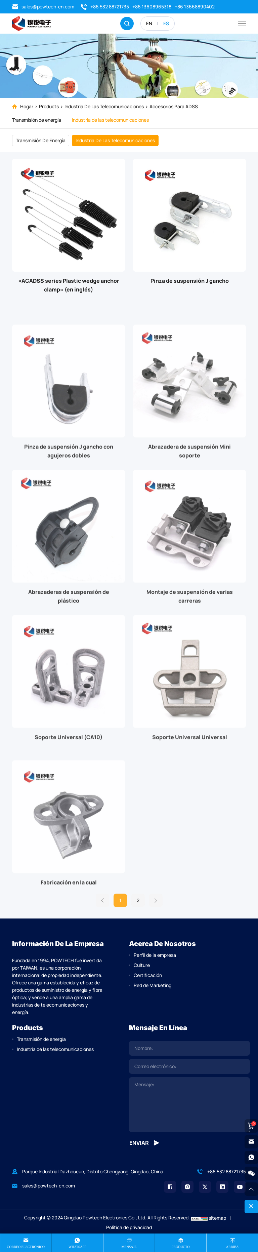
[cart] (251, 1126)
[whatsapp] (251, 1157)
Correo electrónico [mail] (26, 1247)
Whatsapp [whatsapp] (77, 1247)
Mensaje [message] (128, 1247)
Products (49, 106)
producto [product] (181, 1247)
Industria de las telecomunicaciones (104, 106)
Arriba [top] (232, 1247)
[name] (189, 1048)
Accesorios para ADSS (173, 106)
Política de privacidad (129, 1227)
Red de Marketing (152, 985)
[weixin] (251, 1173)
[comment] (189, 1104)
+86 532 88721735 (105, 6)
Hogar (26, 106)
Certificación (148, 975)
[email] (189, 1066)
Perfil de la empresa (155, 955)
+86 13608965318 (151, 6)
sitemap (217, 1218)
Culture (142, 965)
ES (166, 23)
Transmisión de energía (36, 120)
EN (149, 23)
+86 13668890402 (195, 6)
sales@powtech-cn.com (43, 6)
